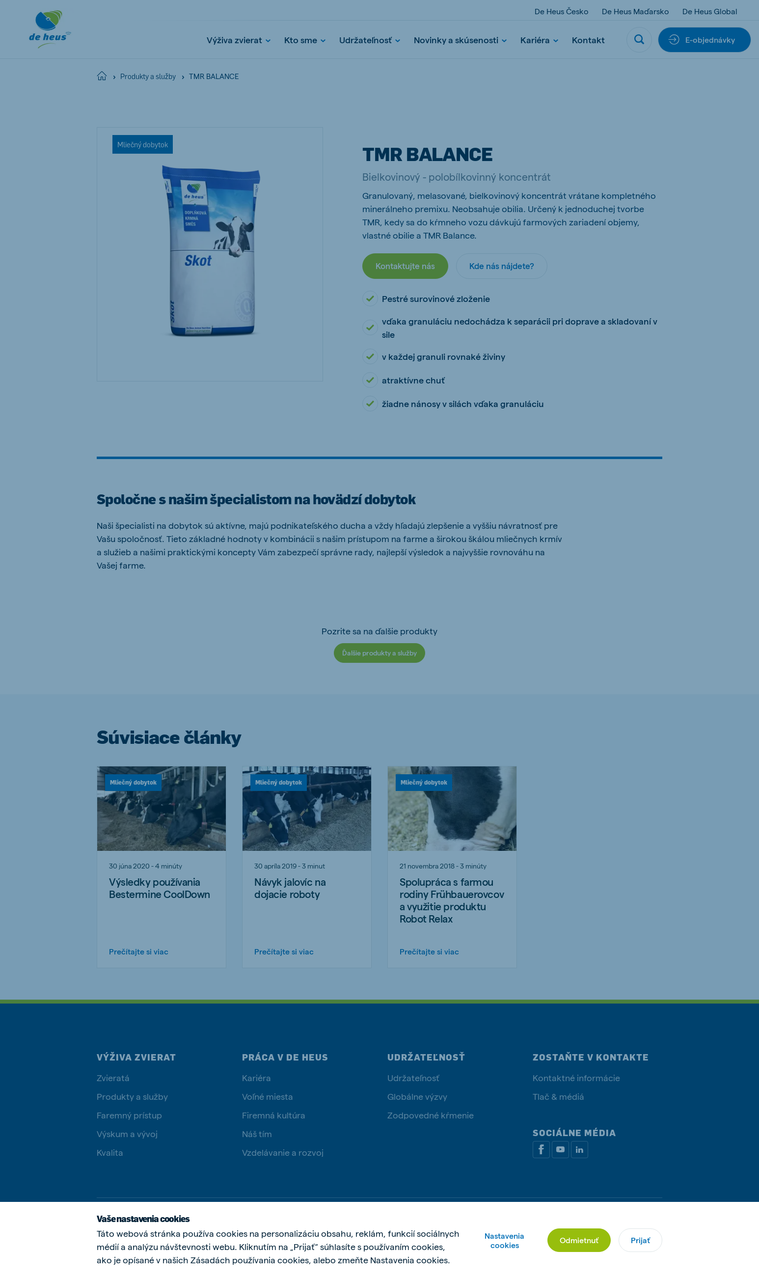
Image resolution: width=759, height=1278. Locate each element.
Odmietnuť (579, 1240)
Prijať (640, 1240)
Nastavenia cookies (504, 1240)
